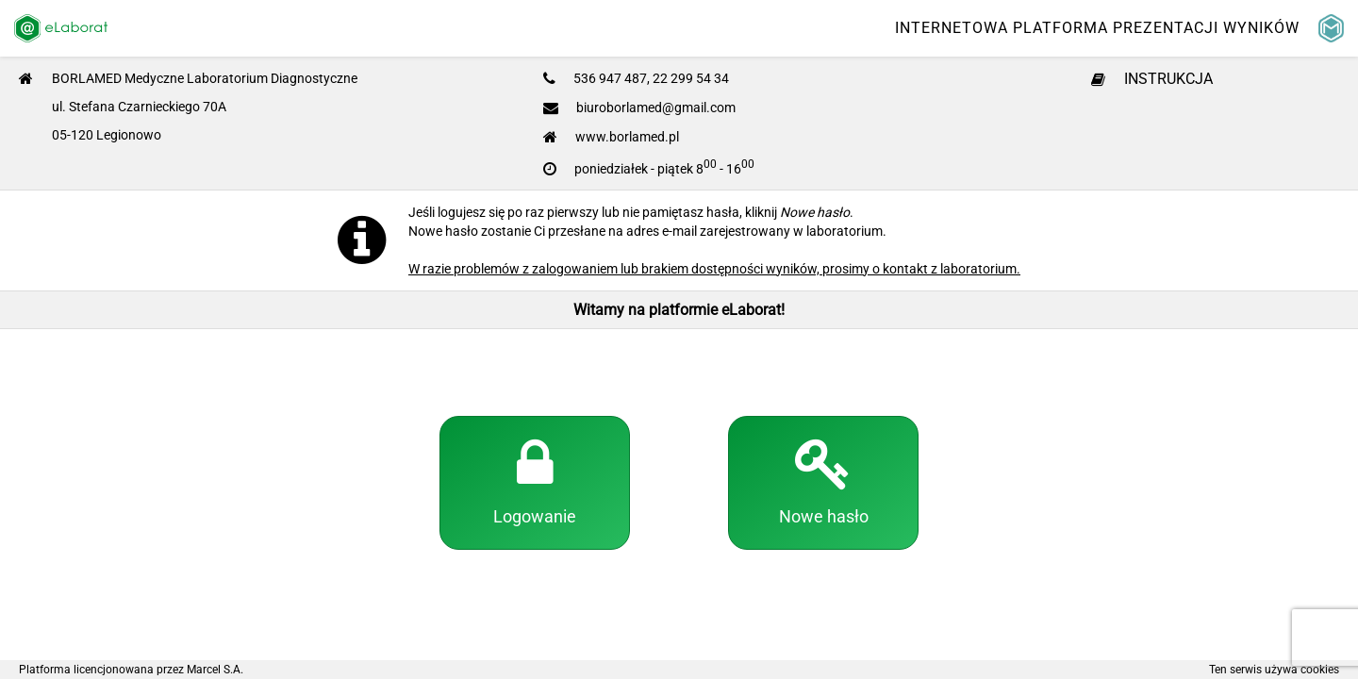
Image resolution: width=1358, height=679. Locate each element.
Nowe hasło (823, 481)
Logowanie (534, 481)
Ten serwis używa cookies (1274, 669)
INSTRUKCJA (1152, 79)
